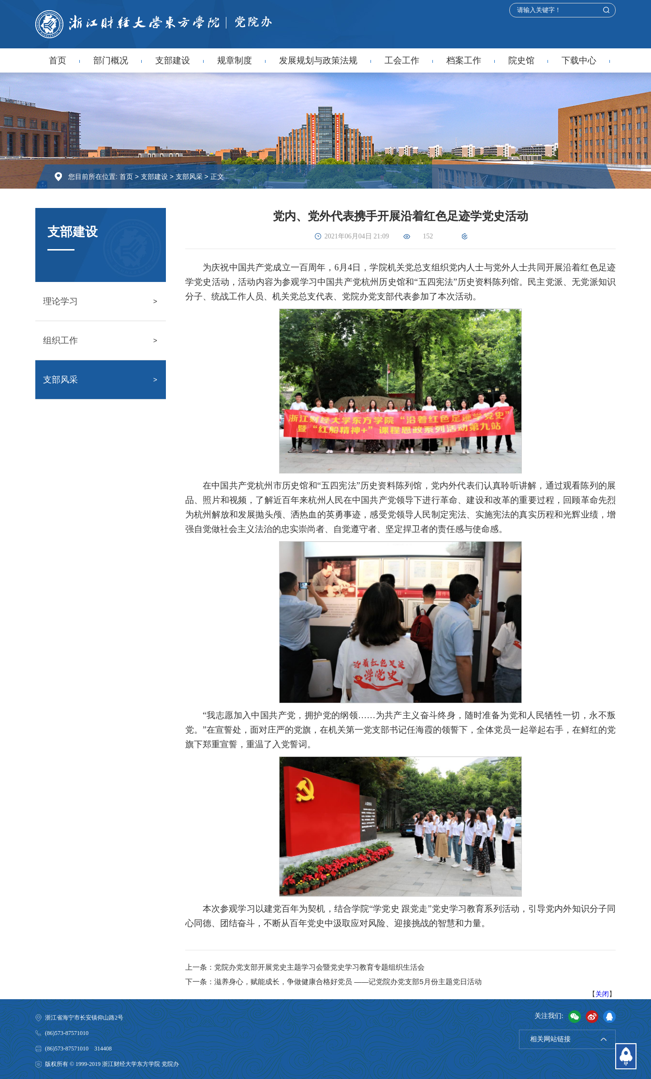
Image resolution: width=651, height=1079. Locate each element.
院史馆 (521, 60)
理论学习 (60, 301)
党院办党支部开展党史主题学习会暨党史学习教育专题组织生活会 (319, 967)
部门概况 (110, 60)
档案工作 (463, 60)
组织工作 (60, 340)
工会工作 (402, 60)
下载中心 (579, 60)
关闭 (602, 994)
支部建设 (172, 60)
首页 (57, 60)
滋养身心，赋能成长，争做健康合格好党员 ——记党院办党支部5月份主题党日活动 (348, 981)
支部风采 (189, 176)
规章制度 (234, 60)
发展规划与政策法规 (318, 60)
